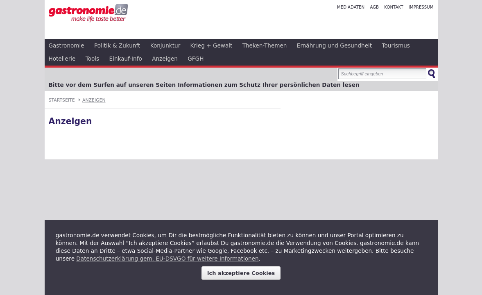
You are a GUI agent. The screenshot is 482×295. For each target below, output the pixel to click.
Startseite (62, 100)
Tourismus (396, 45)
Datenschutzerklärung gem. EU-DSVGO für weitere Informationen (167, 258)
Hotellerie (62, 58)
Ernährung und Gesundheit (334, 45)
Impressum (421, 7)
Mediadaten (350, 7)
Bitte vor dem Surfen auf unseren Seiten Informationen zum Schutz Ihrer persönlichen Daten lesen (204, 85)
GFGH (196, 58)
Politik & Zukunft (117, 45)
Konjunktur (165, 45)
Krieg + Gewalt (211, 45)
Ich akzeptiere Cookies (241, 273)
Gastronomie (66, 45)
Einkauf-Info (125, 58)
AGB (374, 7)
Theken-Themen (264, 45)
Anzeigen (165, 58)
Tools (93, 58)
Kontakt (393, 7)
